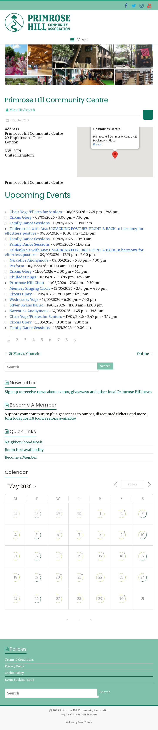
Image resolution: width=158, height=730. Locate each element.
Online (145, 353)
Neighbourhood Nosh (23, 442)
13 (58, 556)
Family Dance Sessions (30, 223)
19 (36, 577)
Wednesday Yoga (24, 299)
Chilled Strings (23, 277)
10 (143, 535)
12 (36, 556)
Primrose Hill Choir (27, 283)
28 (37, 513)
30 (79, 513)
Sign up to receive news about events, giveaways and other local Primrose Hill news (78, 392)
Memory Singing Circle (30, 288)
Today (132, 484)
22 (100, 577)
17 (142, 556)
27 (15, 513)
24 (143, 577)
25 (15, 598)
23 (121, 577)
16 (121, 556)
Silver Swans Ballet (26, 305)
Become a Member (21, 457)
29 (58, 513)
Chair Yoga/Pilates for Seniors (36, 212)
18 (15, 577)
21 (79, 577)
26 (37, 598)
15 (100, 556)
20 (58, 577)
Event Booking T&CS (19, 680)
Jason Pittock (85, 722)
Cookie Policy (14, 673)
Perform (17, 266)
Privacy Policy (15, 666)
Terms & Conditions (19, 660)
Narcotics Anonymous (29, 260)
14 (79, 556)
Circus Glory (21, 217)
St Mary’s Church (22, 353)
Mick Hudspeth (22, 110)
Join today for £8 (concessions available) (40, 418)
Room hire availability (24, 450)
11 (15, 556)
